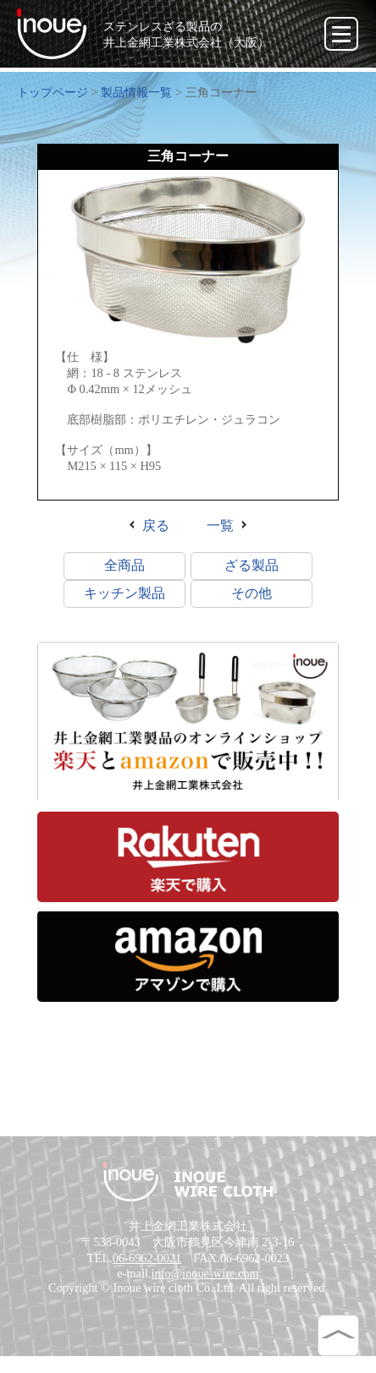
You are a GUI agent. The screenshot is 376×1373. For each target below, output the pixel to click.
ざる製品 (251, 568)
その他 (251, 595)
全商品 (124, 568)
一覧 (220, 528)
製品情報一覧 (136, 92)
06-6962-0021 (147, 1273)
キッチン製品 (124, 595)
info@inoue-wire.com (205, 1288)
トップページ (52, 92)
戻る (155, 528)
